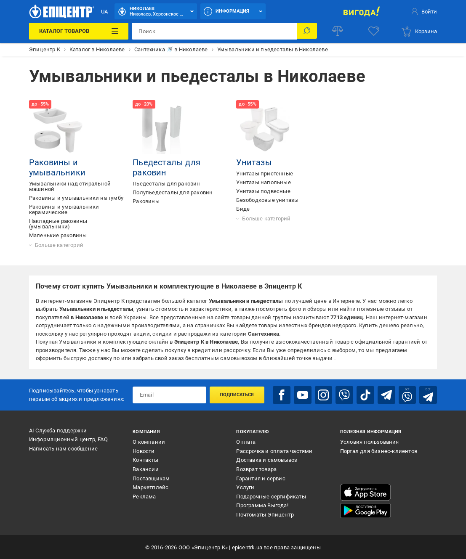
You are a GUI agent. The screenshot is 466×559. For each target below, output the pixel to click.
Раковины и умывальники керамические (64, 209)
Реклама (144, 496)
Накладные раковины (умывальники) (58, 224)
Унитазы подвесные (263, 191)
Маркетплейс (150, 486)
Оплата (246, 441)
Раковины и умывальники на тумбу (76, 198)
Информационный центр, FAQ (68, 439)
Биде (243, 209)
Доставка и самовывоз (266, 459)
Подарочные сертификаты (271, 496)
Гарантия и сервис (260, 477)
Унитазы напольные (263, 182)
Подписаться (237, 394)
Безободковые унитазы (267, 200)
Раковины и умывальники (57, 167)
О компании (149, 441)
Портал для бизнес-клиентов (378, 450)
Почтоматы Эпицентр (265, 514)
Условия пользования (369, 441)
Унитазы (254, 162)
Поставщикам (151, 477)
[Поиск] (307, 31)
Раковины (146, 201)
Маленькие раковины (58, 235)
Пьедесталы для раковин (166, 183)
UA (104, 11)
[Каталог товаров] (78, 31)
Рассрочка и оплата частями (274, 450)
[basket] (419, 31)
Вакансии (146, 468)
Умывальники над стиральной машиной (70, 186)
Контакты (145, 459)
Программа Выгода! (262, 505)
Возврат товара (256, 468)
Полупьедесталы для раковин (173, 192)
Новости (143, 450)
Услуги (245, 486)
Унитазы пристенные (264, 173)
